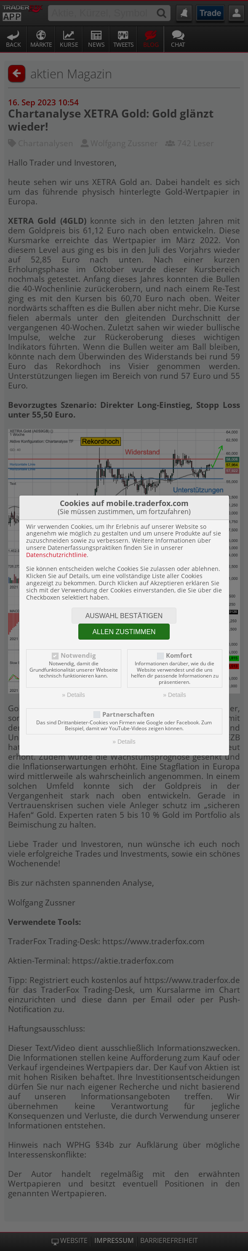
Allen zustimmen (123, 631)
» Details (73, 694)
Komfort (179, 655)
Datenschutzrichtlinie (56, 555)
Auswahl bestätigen (124, 615)
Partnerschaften (128, 714)
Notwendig (78, 655)
